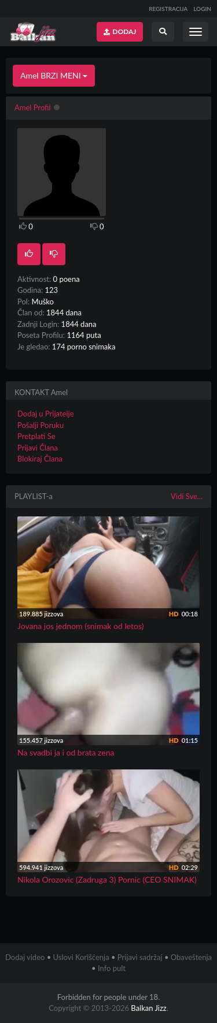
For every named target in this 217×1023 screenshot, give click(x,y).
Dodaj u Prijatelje (45, 413)
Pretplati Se (36, 436)
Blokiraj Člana (39, 458)
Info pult (112, 968)
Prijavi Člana (37, 447)
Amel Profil (32, 107)
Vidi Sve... (187, 496)
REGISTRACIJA (168, 8)
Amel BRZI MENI (53, 75)
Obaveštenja (191, 957)
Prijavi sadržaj (140, 957)
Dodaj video (25, 957)
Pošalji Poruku (40, 425)
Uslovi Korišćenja (81, 957)
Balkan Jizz (148, 1008)
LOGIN (202, 8)
